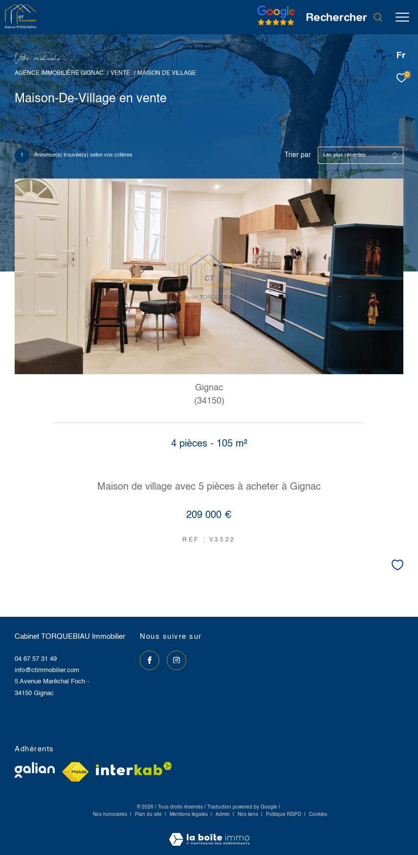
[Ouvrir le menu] (402, 17)
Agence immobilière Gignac (59, 73)
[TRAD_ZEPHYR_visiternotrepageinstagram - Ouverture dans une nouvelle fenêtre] (176, 660)
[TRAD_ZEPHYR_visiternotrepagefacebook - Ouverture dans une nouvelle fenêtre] (149, 660)
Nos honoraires (110, 814)
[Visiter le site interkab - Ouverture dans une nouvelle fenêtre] (134, 768)
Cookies (318, 814)
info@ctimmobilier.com (47, 670)
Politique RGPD (283, 814)
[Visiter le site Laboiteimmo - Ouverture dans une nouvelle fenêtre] (209, 833)
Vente (120, 73)
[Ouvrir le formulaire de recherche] (344, 17)
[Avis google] (276, 25)
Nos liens (249, 814)
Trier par (298, 155)
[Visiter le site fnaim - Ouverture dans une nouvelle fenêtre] (75, 772)
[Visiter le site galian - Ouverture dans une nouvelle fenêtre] (35, 770)
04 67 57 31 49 (36, 659)
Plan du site (149, 814)
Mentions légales (189, 814)
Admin (223, 814)
